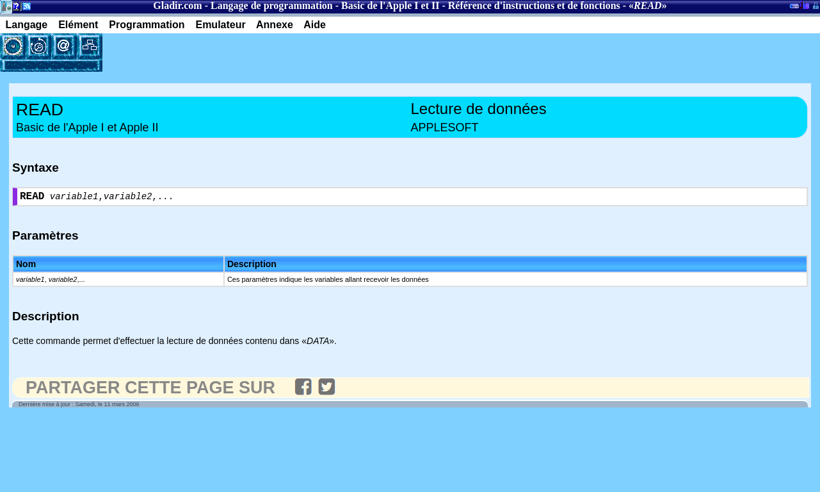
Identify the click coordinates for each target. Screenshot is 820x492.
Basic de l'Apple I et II (390, 5)
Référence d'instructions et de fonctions (534, 5)
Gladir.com (177, 5)
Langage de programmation (272, 5)
